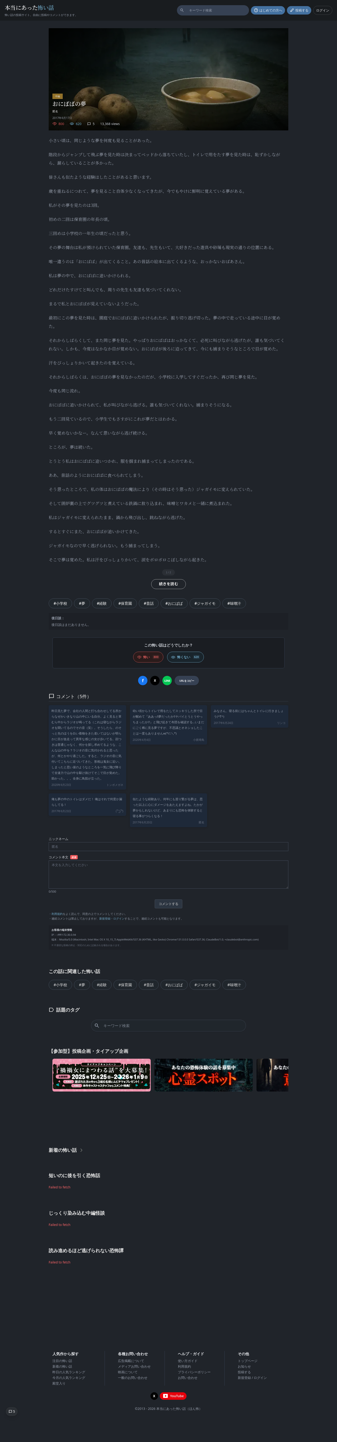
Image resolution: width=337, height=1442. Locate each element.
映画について (128, 1372)
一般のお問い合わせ (132, 1377)
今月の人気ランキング (68, 1377)
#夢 (82, 603)
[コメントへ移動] (12, 1411)
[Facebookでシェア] (142, 680)
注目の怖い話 (62, 1360)
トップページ (247, 1360)
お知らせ (244, 1366)
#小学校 (60, 603)
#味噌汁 (234, 603)
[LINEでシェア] (167, 680)
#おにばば (174, 603)
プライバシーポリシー (194, 1372)
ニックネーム (58, 839)
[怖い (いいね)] (148, 657)
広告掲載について (131, 1360)
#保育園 (125, 603)
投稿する (244, 1372)
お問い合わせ (188, 1377)
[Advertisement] (168, 1118)
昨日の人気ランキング (68, 1372)
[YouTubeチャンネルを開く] (173, 1396)
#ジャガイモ (205, 603)
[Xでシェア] (155, 680)
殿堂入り (59, 1383)
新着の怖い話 (62, 1366)
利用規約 (57, 914)
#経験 (102, 603)
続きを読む (168, 584)
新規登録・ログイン (112, 919)
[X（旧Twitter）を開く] (154, 1396)
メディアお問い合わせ (134, 1366)
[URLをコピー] (187, 680)
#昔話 (149, 603)
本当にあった (29, 7)
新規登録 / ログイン (252, 1377)
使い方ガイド (188, 1360)
